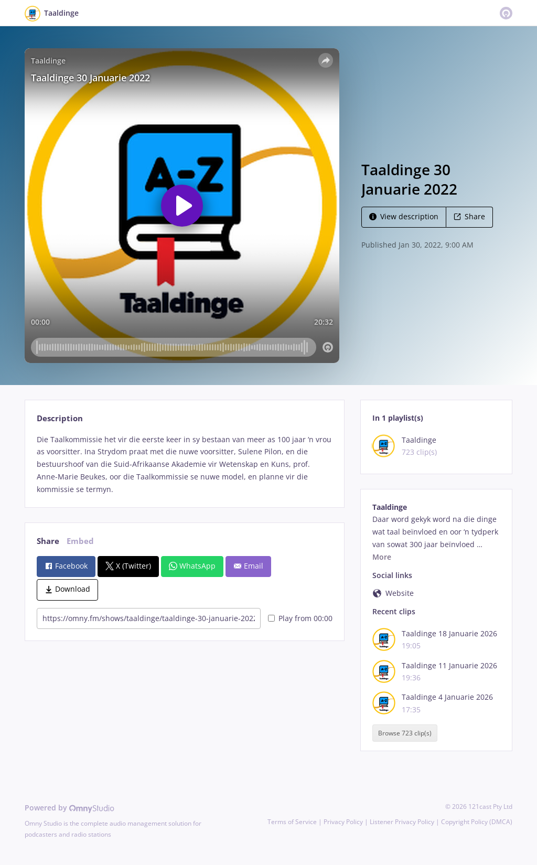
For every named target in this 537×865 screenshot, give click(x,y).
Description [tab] (60, 418)
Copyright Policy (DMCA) (476, 821)
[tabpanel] (184, 464)
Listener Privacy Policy (402, 821)
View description (403, 216)
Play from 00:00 (300, 618)
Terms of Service (292, 821)
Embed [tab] (80, 541)
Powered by (69, 808)
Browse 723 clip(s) (405, 733)
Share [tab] (48, 541)
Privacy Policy (343, 821)
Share (469, 216)
